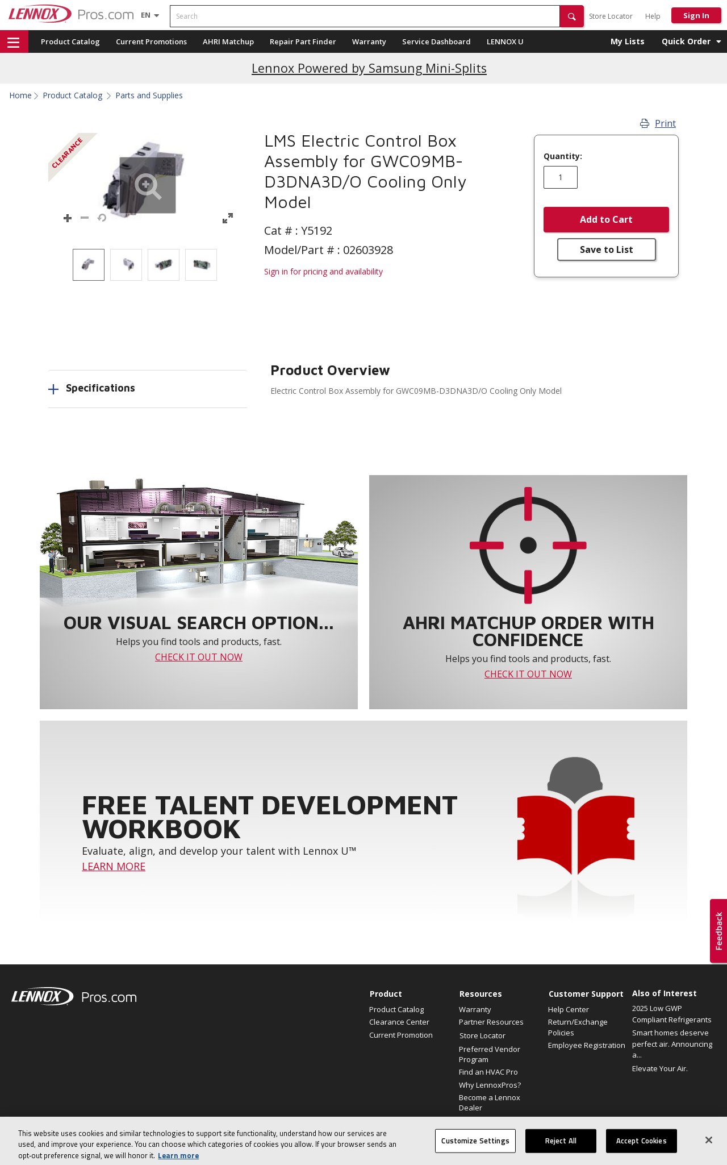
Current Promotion (401, 1035)
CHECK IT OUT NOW (199, 656)
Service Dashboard (436, 41)
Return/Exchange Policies (578, 1027)
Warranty (369, 41)
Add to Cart (606, 219)
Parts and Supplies (149, 95)
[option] (89, 265)
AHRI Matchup (228, 41)
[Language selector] (145, 15)
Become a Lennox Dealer (489, 1102)
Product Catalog (70, 41)
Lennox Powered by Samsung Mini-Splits (369, 68)
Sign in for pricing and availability (323, 271)
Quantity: (563, 156)
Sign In (696, 15)
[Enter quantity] (561, 177)
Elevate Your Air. (660, 1068)
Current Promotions (151, 41)
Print (658, 123)
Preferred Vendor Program (489, 1054)
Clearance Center (399, 1022)
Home (20, 95)
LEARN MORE (113, 866)
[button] (572, 16)
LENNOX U (505, 41)
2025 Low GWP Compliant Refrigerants (672, 1014)
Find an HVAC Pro (488, 1072)
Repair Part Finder (303, 41)
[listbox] (147, 265)
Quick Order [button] (686, 41)
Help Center (568, 1009)
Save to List (606, 249)
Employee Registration (586, 1045)
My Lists (628, 41)
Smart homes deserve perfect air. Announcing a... (672, 1043)
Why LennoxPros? (490, 1085)
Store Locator (611, 16)
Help (653, 16)
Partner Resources (491, 1022)
